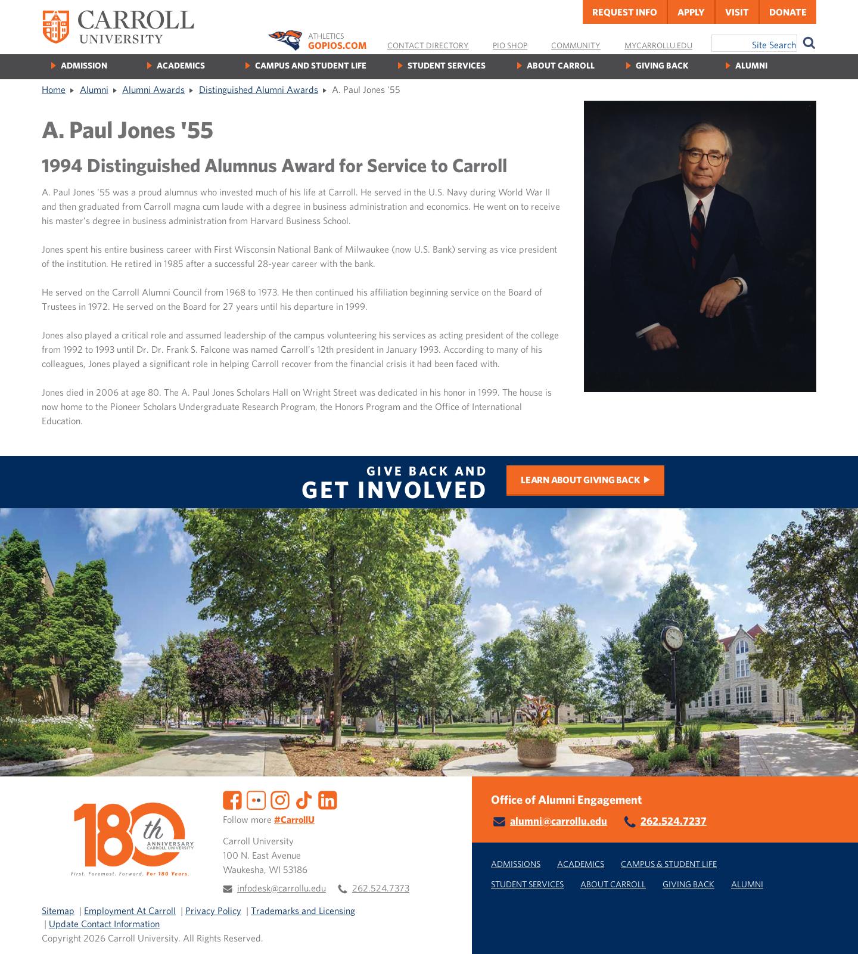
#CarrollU (294, 819)
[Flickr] (256, 798)
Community (576, 45)
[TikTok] (303, 798)
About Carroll (561, 65)
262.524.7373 (380, 887)
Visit (737, 12)
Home (54, 89)
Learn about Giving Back (580, 479)
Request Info (624, 12)
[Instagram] (280, 798)
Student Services (447, 65)
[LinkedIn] (327, 798)
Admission (84, 65)
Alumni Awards (153, 89)
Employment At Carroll (130, 910)
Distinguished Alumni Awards (258, 89)
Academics (181, 65)
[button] (836, 932)
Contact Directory (428, 45)
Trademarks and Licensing (303, 910)
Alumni (751, 65)
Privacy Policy (213, 910)
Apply (691, 12)
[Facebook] (232, 798)
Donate (788, 12)
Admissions (515, 864)
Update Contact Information (104, 923)
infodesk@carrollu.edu (281, 887)
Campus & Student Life (669, 864)
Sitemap (58, 910)
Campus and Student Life (310, 65)
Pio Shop (510, 45)
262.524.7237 (674, 821)
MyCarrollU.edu (658, 45)
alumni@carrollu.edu (558, 821)
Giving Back (662, 65)
